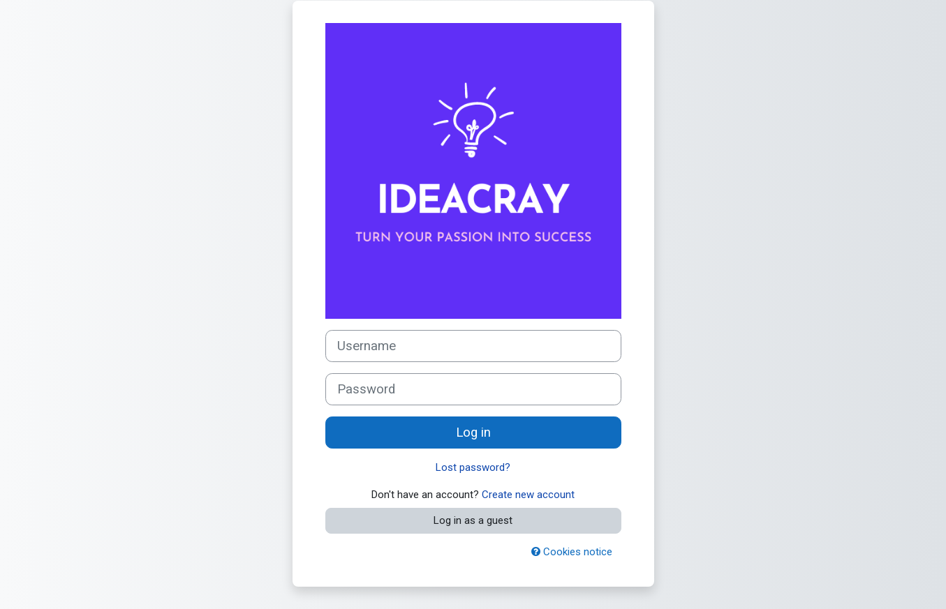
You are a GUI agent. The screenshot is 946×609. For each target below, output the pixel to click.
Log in (473, 432)
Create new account (528, 494)
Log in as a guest (473, 520)
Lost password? (473, 467)
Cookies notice (571, 552)
